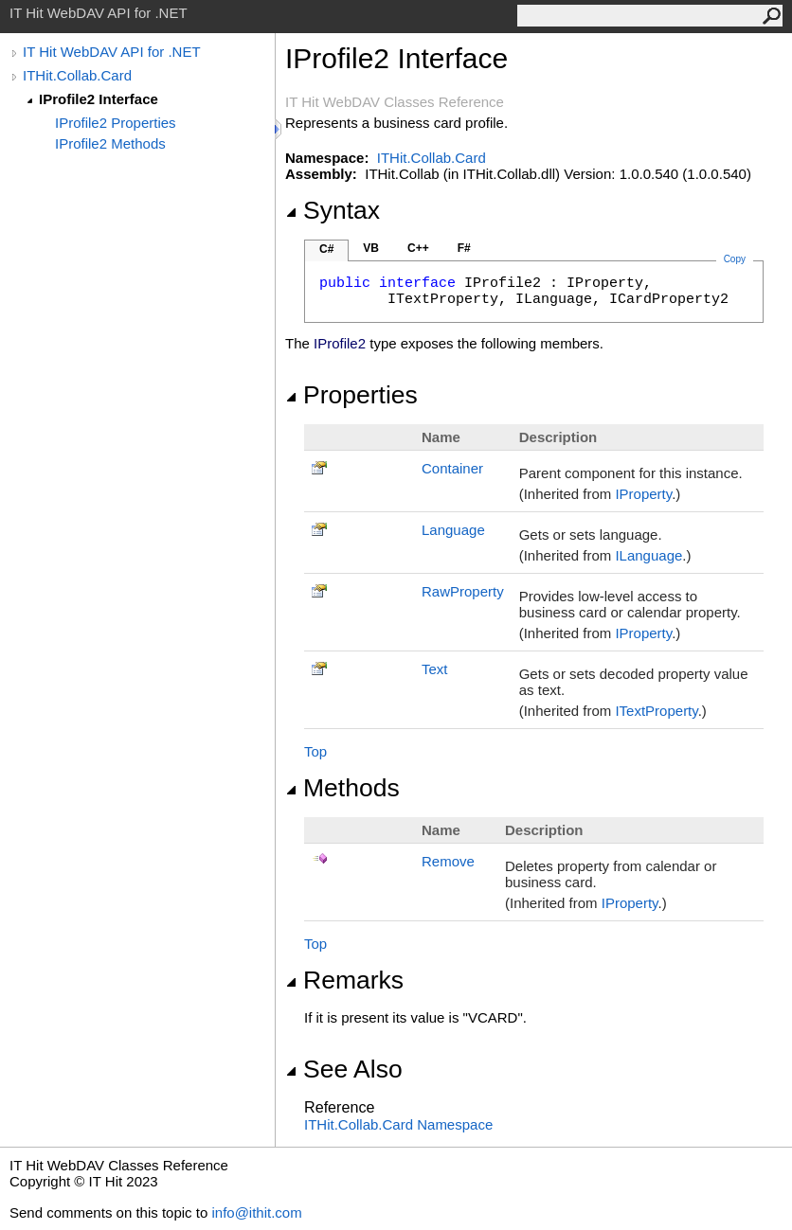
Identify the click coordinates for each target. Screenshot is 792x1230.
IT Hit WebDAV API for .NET (112, 52)
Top (315, 751)
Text (435, 669)
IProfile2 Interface (98, 99)
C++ (418, 248)
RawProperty (463, 591)
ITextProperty (656, 711)
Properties (351, 395)
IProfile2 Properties (115, 123)
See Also (344, 1069)
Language (453, 530)
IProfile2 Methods (110, 143)
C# (326, 249)
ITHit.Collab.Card (77, 75)
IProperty (643, 494)
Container (452, 468)
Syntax (332, 210)
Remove (448, 861)
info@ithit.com (256, 1212)
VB (371, 248)
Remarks (344, 980)
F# (464, 248)
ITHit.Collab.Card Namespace (398, 1124)
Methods (342, 788)
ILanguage (648, 555)
